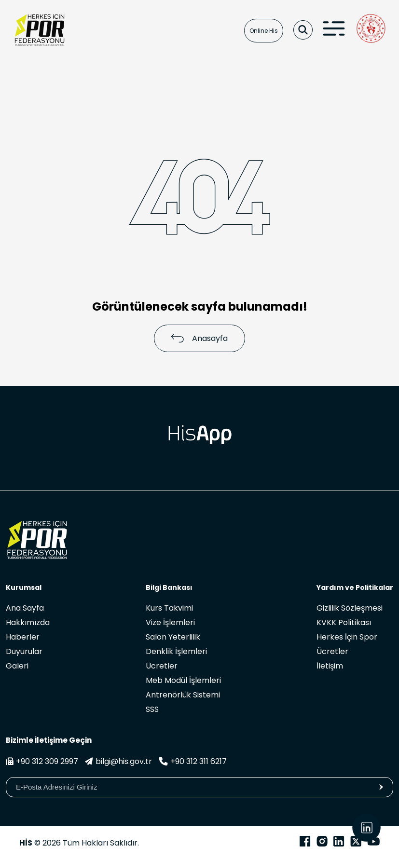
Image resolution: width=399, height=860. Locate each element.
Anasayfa (199, 338)
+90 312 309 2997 (42, 761)
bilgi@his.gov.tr (118, 761)
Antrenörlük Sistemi (183, 694)
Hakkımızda (28, 622)
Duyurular (24, 651)
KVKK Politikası (343, 622)
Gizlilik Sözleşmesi (349, 608)
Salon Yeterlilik (173, 636)
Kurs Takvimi (169, 608)
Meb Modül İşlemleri (183, 680)
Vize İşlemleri (170, 622)
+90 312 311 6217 (193, 761)
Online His (263, 31)
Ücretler (162, 665)
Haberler (23, 636)
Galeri (17, 665)
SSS (152, 709)
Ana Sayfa (25, 608)
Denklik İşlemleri (176, 651)
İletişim (329, 665)
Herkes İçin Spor (346, 636)
